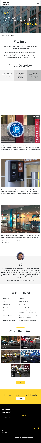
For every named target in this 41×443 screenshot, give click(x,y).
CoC (29, 437)
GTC (20, 437)
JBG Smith (12, 35)
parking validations (6, 237)
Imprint (31, 437)
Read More (4, 347)
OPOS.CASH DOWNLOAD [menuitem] (26, 422)
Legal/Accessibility (25, 437)
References (7, 35)
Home (2, 35)
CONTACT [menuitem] (3, 428)
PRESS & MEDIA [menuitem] (4, 432)
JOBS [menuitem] (2, 430)
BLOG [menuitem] (23, 417)
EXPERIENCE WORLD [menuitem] (25, 420)
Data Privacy (17, 437)
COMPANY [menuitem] (4, 426)
